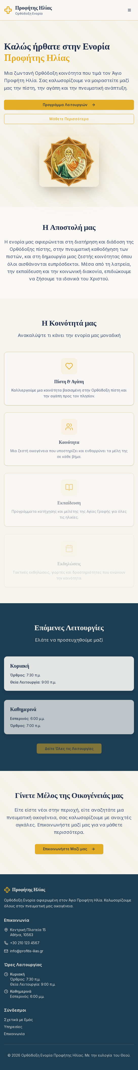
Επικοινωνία (14, 1034)
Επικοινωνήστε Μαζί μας (69, 850)
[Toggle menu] (129, 10)
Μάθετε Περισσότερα (69, 119)
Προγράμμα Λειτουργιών (69, 105)
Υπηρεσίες (13, 1027)
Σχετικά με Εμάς (18, 1019)
